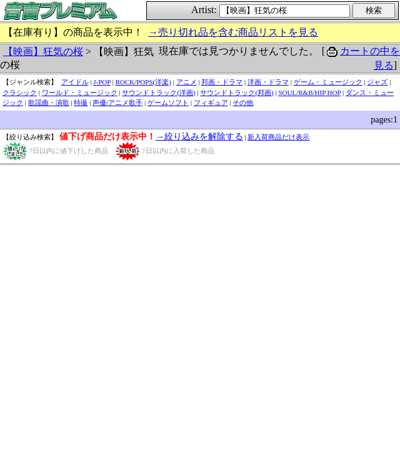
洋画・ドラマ (268, 82)
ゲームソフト (168, 102)
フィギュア (211, 102)
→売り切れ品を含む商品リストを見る (233, 32)
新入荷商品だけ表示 (278, 137)
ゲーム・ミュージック (328, 82)
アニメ (186, 82)
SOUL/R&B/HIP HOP (309, 92)
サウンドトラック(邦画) (236, 92)
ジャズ (377, 82)
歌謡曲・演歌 (48, 102)
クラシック (19, 92)
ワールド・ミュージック (80, 92)
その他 (242, 102)
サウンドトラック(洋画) (158, 92)
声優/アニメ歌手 (117, 102)
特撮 (81, 102)
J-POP (102, 82)
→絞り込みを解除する (199, 136)
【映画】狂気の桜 (43, 51)
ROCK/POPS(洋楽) (143, 82)
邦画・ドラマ (221, 82)
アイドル (75, 82)
